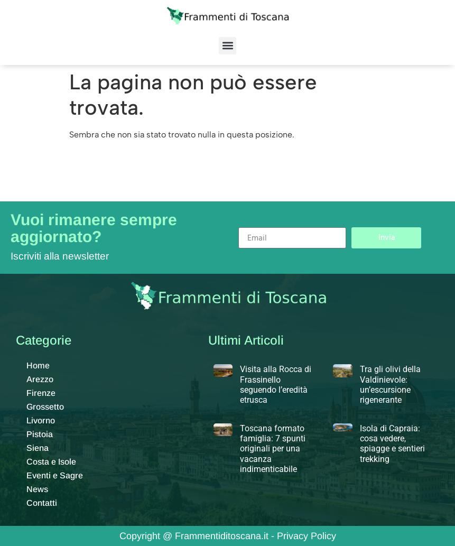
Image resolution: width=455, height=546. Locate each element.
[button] (227, 45)
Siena (37, 447)
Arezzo (39, 379)
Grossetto (45, 406)
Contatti (41, 502)
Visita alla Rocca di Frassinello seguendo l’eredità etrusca (275, 384)
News (37, 489)
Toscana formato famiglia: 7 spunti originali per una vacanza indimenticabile (272, 448)
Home (38, 365)
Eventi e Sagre (54, 475)
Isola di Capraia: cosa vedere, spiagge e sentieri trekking (392, 443)
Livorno (40, 420)
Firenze (40, 392)
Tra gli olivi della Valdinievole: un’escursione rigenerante (390, 384)
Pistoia (39, 434)
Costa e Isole (51, 461)
